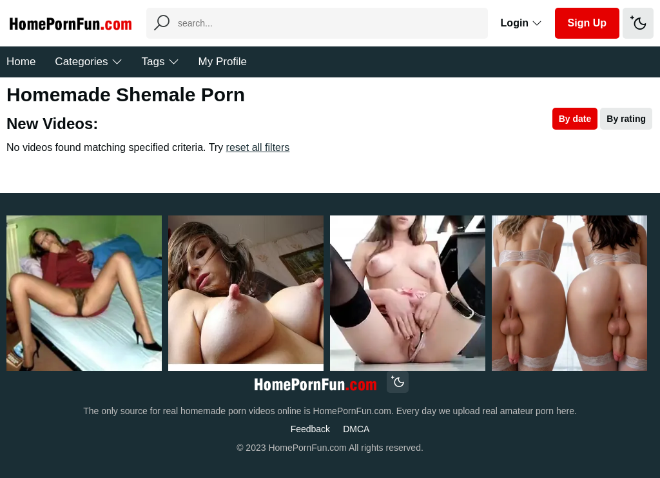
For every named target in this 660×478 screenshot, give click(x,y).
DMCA (356, 429)
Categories (88, 61)
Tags (160, 61)
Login (521, 22)
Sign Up (587, 22)
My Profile (223, 61)
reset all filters (258, 147)
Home (20, 61)
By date (575, 119)
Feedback (310, 429)
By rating (626, 119)
